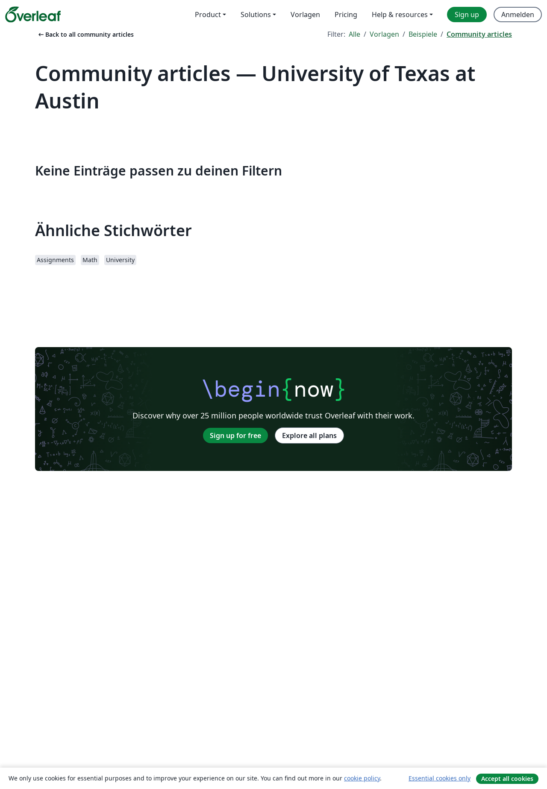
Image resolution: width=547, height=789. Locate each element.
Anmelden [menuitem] (517, 14)
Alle (354, 34)
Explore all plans (309, 435)
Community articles (479, 34)
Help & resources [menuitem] (400, 14)
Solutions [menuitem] (256, 14)
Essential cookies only (440, 778)
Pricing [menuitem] (346, 14)
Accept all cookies (507, 778)
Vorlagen (384, 34)
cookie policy (362, 778)
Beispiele (423, 34)
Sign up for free (235, 435)
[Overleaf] (33, 14)
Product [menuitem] (208, 14)
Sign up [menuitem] (467, 14)
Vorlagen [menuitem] (305, 14)
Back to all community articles (85, 34)
